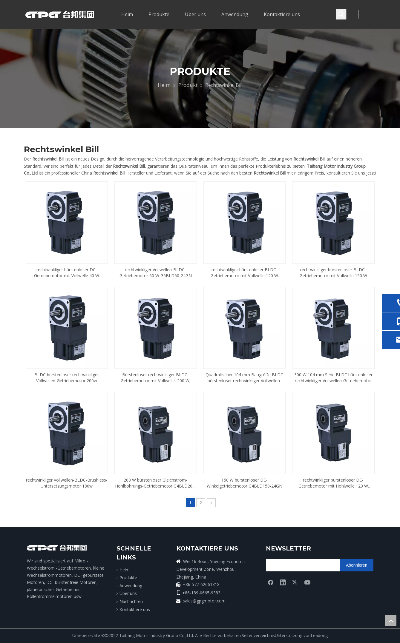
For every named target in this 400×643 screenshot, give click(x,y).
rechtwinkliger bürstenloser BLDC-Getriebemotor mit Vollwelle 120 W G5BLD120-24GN (244, 273)
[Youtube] (307, 582)
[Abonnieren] (356, 565)
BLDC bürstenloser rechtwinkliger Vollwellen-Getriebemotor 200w (66, 377)
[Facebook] (270, 582)
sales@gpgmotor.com (204, 601)
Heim (124, 570)
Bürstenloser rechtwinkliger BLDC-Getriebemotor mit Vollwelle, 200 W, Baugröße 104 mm (156, 378)
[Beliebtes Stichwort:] (341, 14)
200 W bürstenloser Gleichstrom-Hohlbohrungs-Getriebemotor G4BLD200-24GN (155, 483)
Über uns (128, 593)
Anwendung (130, 585)
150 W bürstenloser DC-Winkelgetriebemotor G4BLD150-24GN (244, 483)
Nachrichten (131, 601)
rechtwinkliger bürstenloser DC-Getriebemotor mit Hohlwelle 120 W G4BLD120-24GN (333, 483)
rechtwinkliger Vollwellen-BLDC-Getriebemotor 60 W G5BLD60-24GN (155, 272)
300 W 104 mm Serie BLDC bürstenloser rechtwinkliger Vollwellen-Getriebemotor (333, 377)
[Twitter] (295, 582)
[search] (289, 565)
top (390, 620)
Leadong (319, 635)
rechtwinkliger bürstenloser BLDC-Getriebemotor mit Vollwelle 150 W (333, 272)
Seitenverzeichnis (258, 635)
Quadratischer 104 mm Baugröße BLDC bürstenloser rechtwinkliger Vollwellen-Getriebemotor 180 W (244, 378)
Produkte (128, 577)
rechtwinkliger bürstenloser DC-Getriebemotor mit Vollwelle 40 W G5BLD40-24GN (66, 273)
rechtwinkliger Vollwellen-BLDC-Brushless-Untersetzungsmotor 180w (67, 483)
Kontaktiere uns (134, 609)
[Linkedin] (283, 582)
